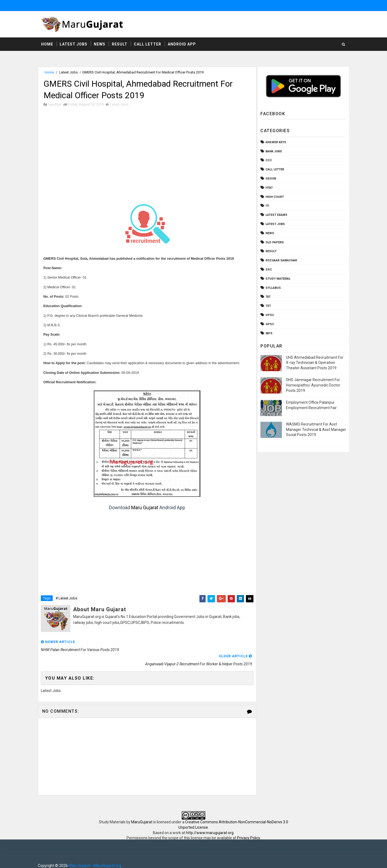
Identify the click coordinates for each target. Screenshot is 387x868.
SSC (267, 270)
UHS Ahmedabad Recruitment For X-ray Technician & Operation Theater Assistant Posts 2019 (313, 363)
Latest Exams (275, 215)
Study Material (276, 279)
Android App (183, 44)
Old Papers (273, 242)
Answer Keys (274, 142)
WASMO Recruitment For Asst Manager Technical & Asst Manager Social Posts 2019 (315, 429)
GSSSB (269, 179)
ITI (266, 206)
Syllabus (272, 288)
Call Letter (148, 44)
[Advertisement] (146, 150)
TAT (267, 297)
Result (120, 44)
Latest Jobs (74, 44)
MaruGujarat (141, 815)
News (100, 44)
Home (48, 44)
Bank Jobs (272, 151)
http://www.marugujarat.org (210, 826)
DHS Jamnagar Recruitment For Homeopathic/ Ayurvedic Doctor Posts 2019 (312, 385)
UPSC (268, 315)
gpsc (268, 324)
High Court (273, 197)
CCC (267, 160)
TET (267, 306)
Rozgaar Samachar (280, 260)
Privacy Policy (248, 831)
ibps (267, 333)
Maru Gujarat (144, 508)
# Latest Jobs (67, 599)
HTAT (268, 188)
